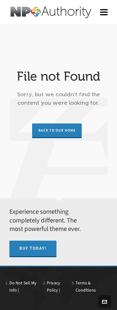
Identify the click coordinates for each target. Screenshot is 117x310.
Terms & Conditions (86, 286)
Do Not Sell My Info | (23, 286)
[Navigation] (104, 12)
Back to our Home (57, 130)
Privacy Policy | (53, 286)
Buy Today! (32, 248)
